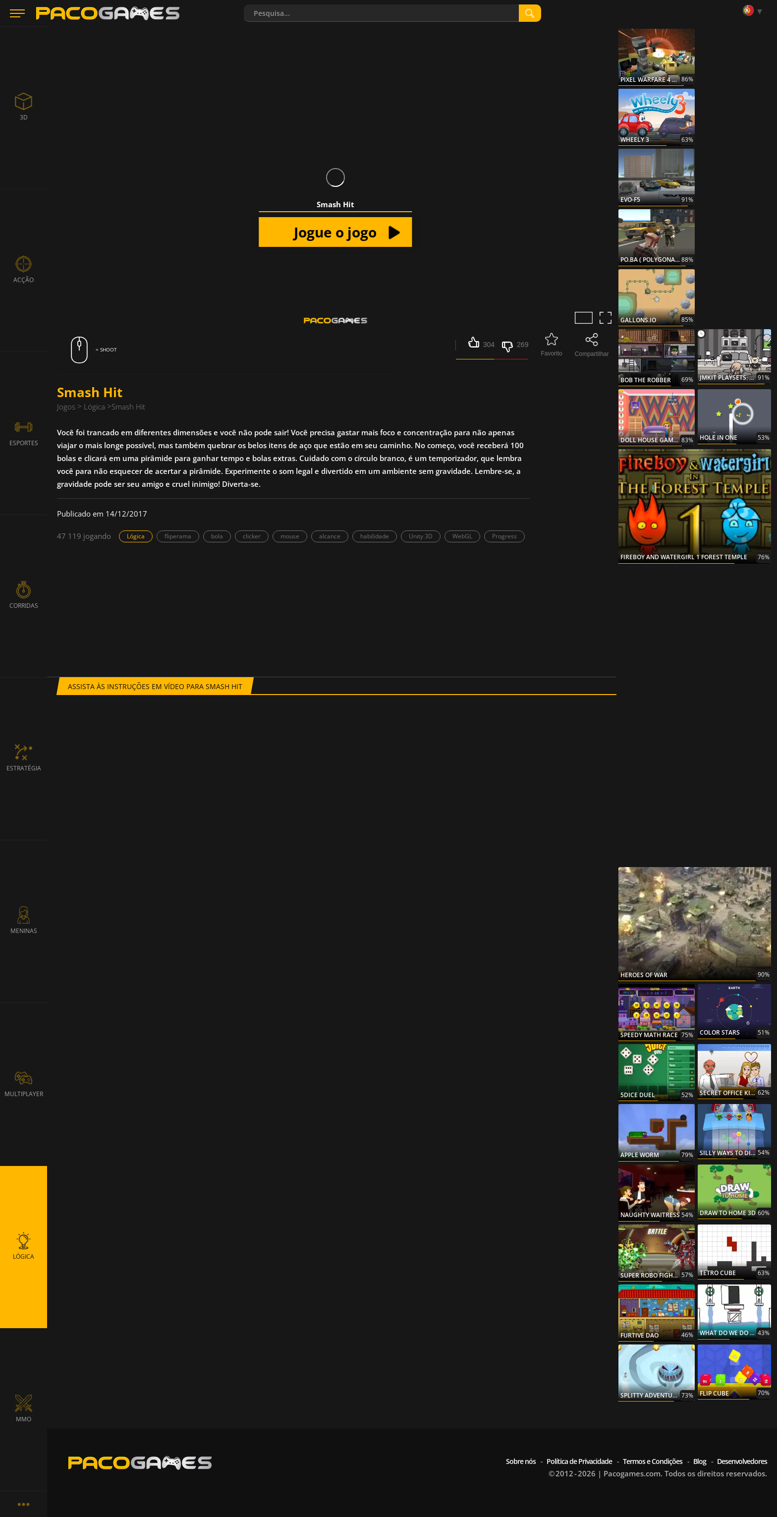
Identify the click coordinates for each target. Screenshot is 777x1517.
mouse (289, 536)
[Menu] (17, 13)
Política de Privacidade (579, 1461)
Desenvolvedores (742, 1461)
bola (217, 536)
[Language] (754, 11)
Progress (504, 536)
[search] (530, 13)
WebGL (462, 536)
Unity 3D (421, 536)
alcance (329, 536)
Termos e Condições (652, 1461)
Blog (699, 1461)
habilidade (374, 536)
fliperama (178, 536)
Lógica (136, 536)
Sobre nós (521, 1461)
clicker (252, 536)
